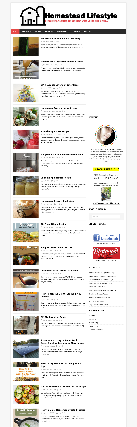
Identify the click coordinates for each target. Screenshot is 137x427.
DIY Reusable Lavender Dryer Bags (60, 84)
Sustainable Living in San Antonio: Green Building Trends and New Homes (62, 341)
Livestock (88, 32)
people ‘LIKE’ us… (106, 243)
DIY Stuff (49, 32)
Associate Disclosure (96, 330)
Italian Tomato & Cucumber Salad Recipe (63, 386)
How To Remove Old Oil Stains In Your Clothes (61, 295)
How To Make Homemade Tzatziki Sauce (63, 409)
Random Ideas (62, 32)
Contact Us (92, 319)
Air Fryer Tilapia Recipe (53, 224)
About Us (92, 316)
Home (15, 32)
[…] (82, 47)
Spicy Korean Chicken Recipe (56, 247)
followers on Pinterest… (106, 260)
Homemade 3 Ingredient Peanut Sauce (62, 61)
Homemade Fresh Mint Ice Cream (59, 108)
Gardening (26, 32)
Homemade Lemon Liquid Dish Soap (60, 38)
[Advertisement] (106, 76)
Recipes (38, 32)
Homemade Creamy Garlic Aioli (58, 201)
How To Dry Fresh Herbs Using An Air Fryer (61, 365)
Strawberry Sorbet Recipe (55, 131)
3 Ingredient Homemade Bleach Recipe (62, 154)
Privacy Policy (93, 323)
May (57, 41)
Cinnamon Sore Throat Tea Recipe (59, 270)
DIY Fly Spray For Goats (53, 317)
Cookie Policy (93, 326)
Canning (76, 32)
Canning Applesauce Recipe (56, 177)
